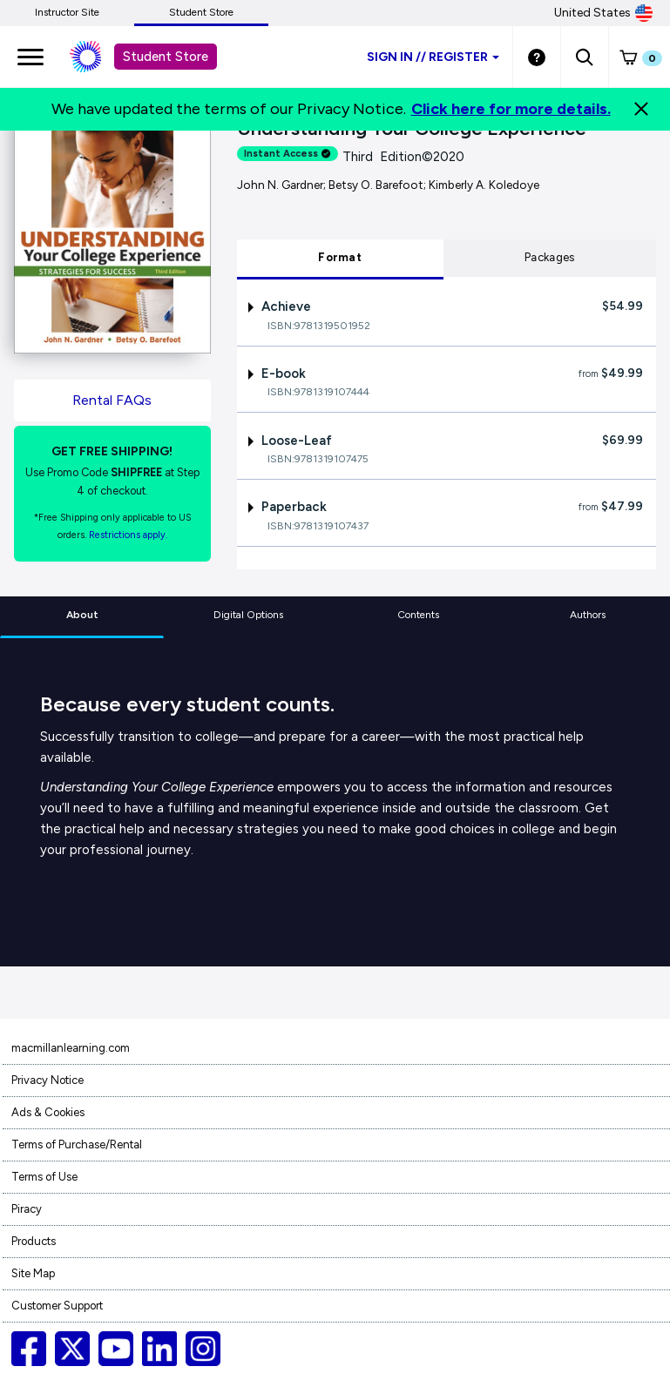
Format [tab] (340, 257)
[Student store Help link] (536, 56)
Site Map (33, 1273)
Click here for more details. (511, 108)
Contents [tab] (418, 615)
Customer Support (57, 1305)
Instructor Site (67, 12)
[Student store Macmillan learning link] (98, 56)
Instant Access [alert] (287, 153)
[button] (584, 56)
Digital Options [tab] (248, 615)
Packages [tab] (549, 257)
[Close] (641, 109)
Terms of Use (44, 1176)
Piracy (26, 1208)
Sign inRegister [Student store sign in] (433, 57)
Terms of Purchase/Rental (76, 1144)
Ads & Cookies (48, 1112)
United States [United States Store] (603, 13)
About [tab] (82, 615)
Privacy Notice (47, 1080)
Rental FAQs (112, 400)
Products (33, 1241)
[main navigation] (30, 56)
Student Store (201, 12)
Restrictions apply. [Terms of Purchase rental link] (128, 535)
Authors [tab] (588, 615)
